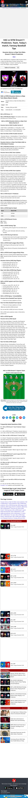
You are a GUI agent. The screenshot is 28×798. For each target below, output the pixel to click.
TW (7, 417)
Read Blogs (25, 670)
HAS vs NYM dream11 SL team (18, 513)
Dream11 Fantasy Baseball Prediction (13, 7)
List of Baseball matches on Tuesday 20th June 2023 (13, 518)
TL (17, 417)
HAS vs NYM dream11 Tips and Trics (9, 508)
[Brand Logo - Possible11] (14, 782)
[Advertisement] (14, 23)
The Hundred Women (5, 792)
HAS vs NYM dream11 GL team (8, 515)
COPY (14, 420)
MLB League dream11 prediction (13, 506)
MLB (14, 57)
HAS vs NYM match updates (18, 516)
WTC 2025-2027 (4, 794)
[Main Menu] (26, 2)
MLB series (24, 506)
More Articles (24, 708)
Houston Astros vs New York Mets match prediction (13, 502)
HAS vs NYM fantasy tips (11, 505)
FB (3, 417)
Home (3, 7)
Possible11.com (4, 485)
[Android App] (8, 789)
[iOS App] (19, 789)
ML (24, 417)
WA (14, 417)
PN (20, 417)
